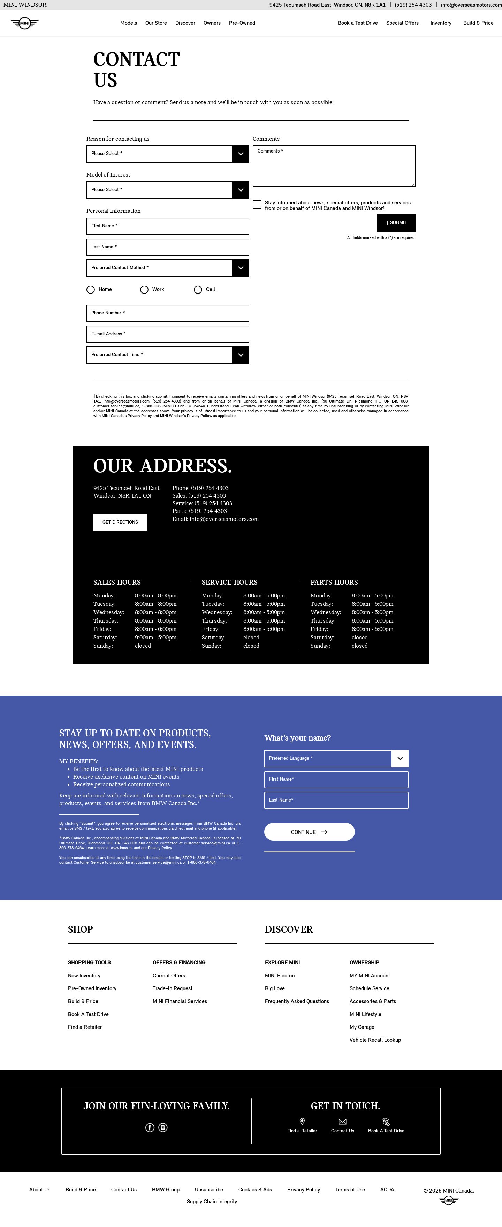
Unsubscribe (209, 1190)
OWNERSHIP (364, 963)
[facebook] (150, 1128)
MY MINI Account (370, 976)
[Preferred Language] (336, 758)
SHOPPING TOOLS (89, 963)
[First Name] (167, 226)
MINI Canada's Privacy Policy (127, 416)
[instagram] (163, 1128)
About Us (39, 1190)
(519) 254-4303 (166, 401)
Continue (309, 832)
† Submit (396, 223)
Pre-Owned (242, 23)
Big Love (275, 989)
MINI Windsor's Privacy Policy (185, 416)
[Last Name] (167, 247)
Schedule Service (369, 989)
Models (128, 23)
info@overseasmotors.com (127, 401)
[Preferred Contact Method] (167, 268)
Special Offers (402, 23)
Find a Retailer (85, 1027)
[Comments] (334, 166)
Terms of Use (350, 1190)
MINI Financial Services (180, 1002)
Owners (212, 23)
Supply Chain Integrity (212, 1202)
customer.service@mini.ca (116, 406)
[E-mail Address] (167, 334)
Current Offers (169, 976)
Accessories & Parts (373, 1002)
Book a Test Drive (357, 23)
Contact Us (124, 1190)
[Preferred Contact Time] (167, 355)
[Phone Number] (167, 313)
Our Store (156, 23)
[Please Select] (167, 154)
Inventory (440, 23)
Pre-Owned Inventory (92, 989)
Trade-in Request (172, 989)
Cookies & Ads (255, 1190)
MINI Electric (280, 976)
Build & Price (478, 23)
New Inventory (84, 976)
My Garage (362, 1027)
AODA (387, 1190)
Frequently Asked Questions (297, 1002)
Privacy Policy (303, 1190)
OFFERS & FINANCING (179, 963)
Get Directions (120, 522)
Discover (185, 23)
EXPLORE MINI (282, 963)
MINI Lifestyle (365, 1014)
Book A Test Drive (88, 1014)
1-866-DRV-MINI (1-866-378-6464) (172, 406)
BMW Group (166, 1190)
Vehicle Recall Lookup (375, 1040)
